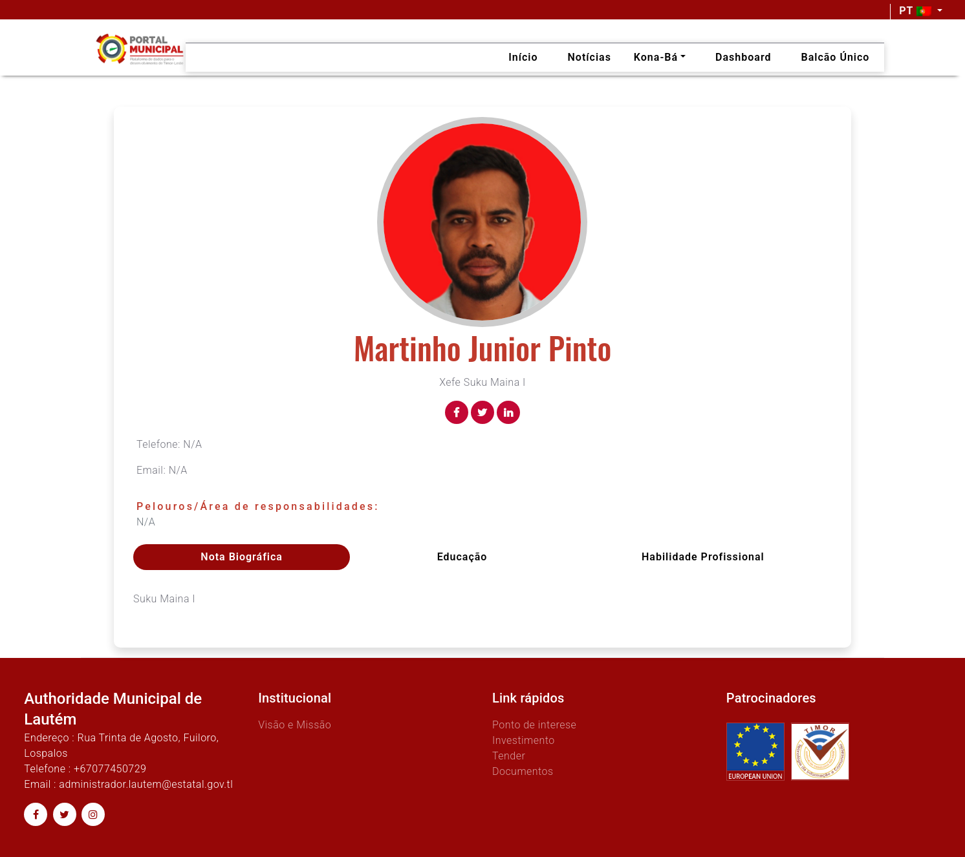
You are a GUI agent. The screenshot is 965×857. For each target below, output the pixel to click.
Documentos (523, 771)
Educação (462, 557)
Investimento (523, 740)
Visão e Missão (294, 725)
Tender (508, 756)
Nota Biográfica (242, 557)
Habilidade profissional (703, 557)
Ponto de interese (534, 725)
